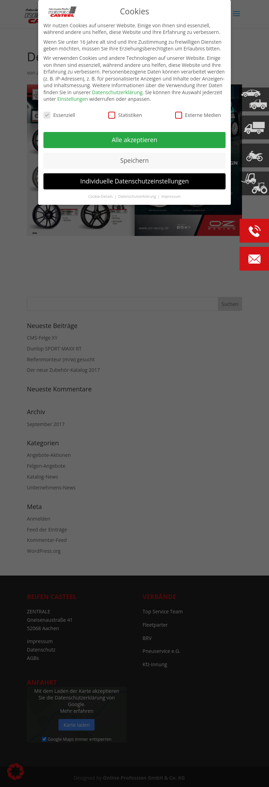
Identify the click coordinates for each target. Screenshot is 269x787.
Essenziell (59, 115)
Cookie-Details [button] (101, 196)
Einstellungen (72, 99)
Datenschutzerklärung (117, 92)
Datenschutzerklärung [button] (137, 196)
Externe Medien (198, 115)
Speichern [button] (134, 160)
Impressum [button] (171, 196)
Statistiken (125, 115)
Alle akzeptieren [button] (134, 139)
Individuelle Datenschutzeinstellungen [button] (134, 181)
